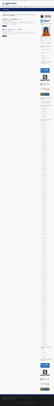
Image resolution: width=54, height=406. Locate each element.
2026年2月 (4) (44, 125)
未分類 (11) (44, 117)
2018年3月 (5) (44, 249)
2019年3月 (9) (44, 231)
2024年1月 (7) (44, 157)
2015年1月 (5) (44, 318)
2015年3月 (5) (44, 314)
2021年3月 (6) (44, 201)
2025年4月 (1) (44, 138)
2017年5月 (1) (44, 264)
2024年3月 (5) (44, 153)
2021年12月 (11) (44, 192)
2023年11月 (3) (44, 162)
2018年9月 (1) (44, 244)
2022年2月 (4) (44, 188)
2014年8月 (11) (44, 329)
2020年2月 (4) (44, 220)
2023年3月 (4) (44, 168)
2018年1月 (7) (44, 253)
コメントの (44, 354)
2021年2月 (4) (44, 203)
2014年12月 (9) (44, 320)
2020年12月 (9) (44, 207)
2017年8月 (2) (44, 262)
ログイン (43, 350)
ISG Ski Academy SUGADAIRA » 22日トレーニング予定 (46, 102)
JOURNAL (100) (44, 108)
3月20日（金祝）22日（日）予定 (46, 50)
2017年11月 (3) (44, 257)
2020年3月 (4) (44, 218)
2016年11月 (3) (44, 277)
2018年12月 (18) (44, 238)
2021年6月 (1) (44, 199)
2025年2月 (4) (44, 142)
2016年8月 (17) (44, 283)
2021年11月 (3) (44, 194)
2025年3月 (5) (44, 140)
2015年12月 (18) (44, 294)
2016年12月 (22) (44, 275)
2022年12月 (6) (44, 175)
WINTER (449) (44, 115)
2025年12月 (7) (44, 129)
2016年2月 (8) (44, 290)
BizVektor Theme (27, 403)
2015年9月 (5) (44, 301)
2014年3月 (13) (44, 338)
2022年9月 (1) (44, 181)
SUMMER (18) (44, 110)
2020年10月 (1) (44, 212)
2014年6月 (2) (44, 333)
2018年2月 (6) (44, 251)
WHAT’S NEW (44, 101)
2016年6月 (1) (44, 288)
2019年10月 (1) (44, 229)
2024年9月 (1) (44, 151)
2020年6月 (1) (44, 214)
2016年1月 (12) (44, 292)
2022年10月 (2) (44, 179)
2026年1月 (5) (44, 127)
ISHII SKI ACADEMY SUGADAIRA (26, 402)
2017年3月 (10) (44, 268)
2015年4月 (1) (44, 312)
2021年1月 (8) (44, 205)
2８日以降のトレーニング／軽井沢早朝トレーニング (12, 19)
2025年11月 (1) (44, 131)
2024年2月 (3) (44, 155)
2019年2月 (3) (44, 233)
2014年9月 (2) (44, 327)
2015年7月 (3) (44, 305)
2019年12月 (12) (44, 225)
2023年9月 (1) (44, 164)
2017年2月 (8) (44, 270)
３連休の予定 (44, 59)
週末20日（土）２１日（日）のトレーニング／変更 (12, 29)
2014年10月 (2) (44, 325)
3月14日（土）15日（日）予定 (46, 53)
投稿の (44, 352)
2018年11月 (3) (44, 240)
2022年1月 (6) (44, 190)
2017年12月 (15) (44, 255)
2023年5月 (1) (44, 166)
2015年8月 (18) (44, 303)
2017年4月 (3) (44, 266)
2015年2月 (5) (44, 316)
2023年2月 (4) (44, 170)
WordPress (22, 403)
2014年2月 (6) (44, 340)
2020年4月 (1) (44, 216)
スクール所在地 (29, 398)
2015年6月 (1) (44, 307)
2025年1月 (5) (44, 144)
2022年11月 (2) (44, 177)
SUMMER (9, 20)
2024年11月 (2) (44, 149)
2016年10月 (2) (44, 279)
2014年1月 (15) (44, 342)
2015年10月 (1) (44, 299)
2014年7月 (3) (44, 331)
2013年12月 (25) (44, 344)
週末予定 (43, 55)
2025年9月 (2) (44, 136)
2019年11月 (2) (44, 227)
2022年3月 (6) (44, 186)
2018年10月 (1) (44, 242)
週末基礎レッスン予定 (45, 57)
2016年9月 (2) (44, 281)
